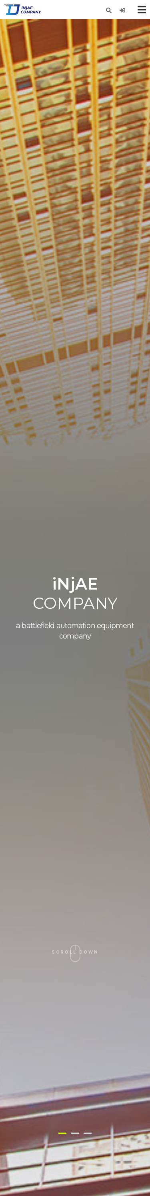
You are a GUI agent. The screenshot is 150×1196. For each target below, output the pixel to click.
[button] (62, 1133)
